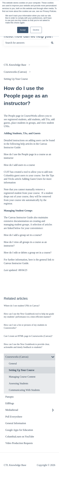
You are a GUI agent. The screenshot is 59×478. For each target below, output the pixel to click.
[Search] (52, 43)
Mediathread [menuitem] (11, 410)
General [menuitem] (13, 363)
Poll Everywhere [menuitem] (13, 416)
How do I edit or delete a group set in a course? (27, 252)
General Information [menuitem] (15, 423)
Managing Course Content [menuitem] (22, 376)
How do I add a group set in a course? (23, 235)
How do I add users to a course (19, 165)
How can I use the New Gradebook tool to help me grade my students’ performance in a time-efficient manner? (29, 315)
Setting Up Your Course (16, 79)
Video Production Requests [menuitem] (19, 443)
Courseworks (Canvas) (15, 72)
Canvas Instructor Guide (16, 263)
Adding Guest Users (32, 179)
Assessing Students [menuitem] (18, 383)
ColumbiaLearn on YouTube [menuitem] (19, 436)
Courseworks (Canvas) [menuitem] (16, 356)
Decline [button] (36, 30)
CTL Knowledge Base (15, 64)
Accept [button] (23, 30)
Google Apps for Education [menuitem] (19, 430)
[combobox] (26, 43)
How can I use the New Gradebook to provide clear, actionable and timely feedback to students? (27, 346)
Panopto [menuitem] (9, 396)
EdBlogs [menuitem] (9, 403)
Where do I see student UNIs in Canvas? (21, 306)
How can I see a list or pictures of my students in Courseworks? (25, 326)
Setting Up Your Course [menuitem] (21, 370)
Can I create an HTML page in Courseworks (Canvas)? (28, 336)
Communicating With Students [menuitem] (24, 390)
